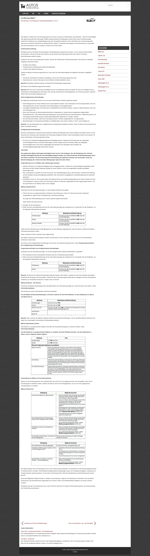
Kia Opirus (101, 67)
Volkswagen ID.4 (103, 87)
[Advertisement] (58, 28)
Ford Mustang (25, 21)
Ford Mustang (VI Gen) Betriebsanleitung (41, 21)
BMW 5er (101, 52)
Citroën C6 (101, 55)
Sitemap (46, 13)
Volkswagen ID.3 (103, 83)
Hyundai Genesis (103, 63)
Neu (33, 13)
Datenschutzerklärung (59, 13)
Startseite (25, 13)
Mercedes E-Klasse (104, 75)
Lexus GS (101, 71)
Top (39, 13)
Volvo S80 (101, 79)
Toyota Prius (102, 91)
